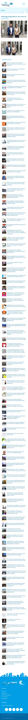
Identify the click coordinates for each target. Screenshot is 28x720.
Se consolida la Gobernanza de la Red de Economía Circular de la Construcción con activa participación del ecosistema (15, 602)
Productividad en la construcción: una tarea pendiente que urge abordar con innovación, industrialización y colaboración (15, 542)
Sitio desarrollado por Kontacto (7, 718)
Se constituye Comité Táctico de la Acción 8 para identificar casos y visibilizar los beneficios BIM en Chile (16, 609)
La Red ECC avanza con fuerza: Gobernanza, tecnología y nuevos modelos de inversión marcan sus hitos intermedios (16, 239)
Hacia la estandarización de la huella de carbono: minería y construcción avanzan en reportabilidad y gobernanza (15, 196)
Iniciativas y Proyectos (6, 695)
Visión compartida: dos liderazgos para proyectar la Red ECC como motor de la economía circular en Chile (15, 512)
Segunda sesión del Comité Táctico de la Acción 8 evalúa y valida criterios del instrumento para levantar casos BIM (16, 572)
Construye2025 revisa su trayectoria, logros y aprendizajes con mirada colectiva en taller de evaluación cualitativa (16, 458)
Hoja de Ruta (4, 693)
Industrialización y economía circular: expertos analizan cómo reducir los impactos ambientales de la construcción (16, 93)
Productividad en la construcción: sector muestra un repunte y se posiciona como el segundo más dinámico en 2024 (16, 591)
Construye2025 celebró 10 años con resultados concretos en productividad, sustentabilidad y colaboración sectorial (16, 135)
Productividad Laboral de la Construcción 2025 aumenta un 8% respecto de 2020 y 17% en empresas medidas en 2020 (16, 214)
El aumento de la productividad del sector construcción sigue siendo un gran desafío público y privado (15, 494)
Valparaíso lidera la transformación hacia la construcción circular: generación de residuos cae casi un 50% (15, 177)
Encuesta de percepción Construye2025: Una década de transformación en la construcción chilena (15, 160)
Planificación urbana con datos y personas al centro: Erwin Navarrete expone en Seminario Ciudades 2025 (16, 382)
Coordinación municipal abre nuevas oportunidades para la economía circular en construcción (15, 99)
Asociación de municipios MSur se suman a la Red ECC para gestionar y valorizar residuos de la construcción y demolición (16, 369)
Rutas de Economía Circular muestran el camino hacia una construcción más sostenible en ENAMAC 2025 (16, 319)
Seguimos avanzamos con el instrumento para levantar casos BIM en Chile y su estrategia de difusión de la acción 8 (16, 488)
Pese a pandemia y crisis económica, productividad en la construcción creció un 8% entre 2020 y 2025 (16, 251)
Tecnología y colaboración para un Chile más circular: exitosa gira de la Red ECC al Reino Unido (15, 578)
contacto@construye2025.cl (7, 705)
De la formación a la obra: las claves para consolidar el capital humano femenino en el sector (15, 154)
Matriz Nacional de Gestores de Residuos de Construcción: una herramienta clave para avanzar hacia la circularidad (15, 632)
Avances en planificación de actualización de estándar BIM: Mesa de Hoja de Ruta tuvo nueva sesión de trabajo (16, 257)
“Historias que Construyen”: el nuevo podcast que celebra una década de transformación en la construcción (16, 376)
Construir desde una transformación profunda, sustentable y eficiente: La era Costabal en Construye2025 (16, 584)
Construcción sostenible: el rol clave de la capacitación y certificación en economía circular (15, 536)
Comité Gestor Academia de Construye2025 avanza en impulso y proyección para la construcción (15, 363)
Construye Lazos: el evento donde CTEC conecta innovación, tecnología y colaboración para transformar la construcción (16, 650)
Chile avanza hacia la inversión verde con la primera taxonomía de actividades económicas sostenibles (16, 548)
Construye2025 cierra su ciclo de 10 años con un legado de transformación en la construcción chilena (16, 141)
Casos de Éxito (5, 696)
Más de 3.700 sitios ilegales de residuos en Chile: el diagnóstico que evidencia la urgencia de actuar (16, 117)
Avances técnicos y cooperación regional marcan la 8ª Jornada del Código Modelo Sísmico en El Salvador (16, 325)
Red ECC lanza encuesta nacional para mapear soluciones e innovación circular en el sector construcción (16, 183)
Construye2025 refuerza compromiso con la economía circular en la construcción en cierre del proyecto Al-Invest (16, 566)
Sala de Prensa (4, 698)
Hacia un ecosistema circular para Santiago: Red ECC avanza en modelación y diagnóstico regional (16, 245)
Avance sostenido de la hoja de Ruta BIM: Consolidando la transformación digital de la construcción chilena (15, 202)
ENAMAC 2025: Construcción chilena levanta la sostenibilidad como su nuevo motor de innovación (16, 357)
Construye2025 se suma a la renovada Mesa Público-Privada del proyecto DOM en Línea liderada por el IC (15, 644)
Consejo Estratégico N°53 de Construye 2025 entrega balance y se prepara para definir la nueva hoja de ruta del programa (16, 147)
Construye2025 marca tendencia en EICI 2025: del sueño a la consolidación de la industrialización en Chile (16, 417)
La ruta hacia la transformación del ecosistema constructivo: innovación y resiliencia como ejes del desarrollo (16, 81)
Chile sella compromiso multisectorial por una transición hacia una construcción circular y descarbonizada (16, 464)
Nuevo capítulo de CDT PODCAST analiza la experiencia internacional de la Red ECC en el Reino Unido (16, 482)
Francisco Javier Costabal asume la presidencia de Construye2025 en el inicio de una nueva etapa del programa (16, 662)
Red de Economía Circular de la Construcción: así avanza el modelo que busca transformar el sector (16, 626)
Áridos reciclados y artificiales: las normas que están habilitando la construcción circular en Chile (16, 129)
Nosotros (3, 691)
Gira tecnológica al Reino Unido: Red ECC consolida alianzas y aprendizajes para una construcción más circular (15, 500)
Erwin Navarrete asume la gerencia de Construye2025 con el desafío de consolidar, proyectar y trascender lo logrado (15, 345)
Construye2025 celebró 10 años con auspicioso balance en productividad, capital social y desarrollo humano (16, 190)
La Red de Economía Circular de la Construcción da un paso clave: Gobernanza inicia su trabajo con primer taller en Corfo (15, 530)
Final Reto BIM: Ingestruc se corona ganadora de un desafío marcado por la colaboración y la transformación (16, 288)
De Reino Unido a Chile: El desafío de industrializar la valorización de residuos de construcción (15, 300)
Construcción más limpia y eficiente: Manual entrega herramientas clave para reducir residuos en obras (16, 440)
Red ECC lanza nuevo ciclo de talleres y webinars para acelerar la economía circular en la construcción (16, 64)
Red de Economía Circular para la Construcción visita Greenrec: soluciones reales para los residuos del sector (16, 446)
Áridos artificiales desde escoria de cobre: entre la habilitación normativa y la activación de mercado (16, 105)
